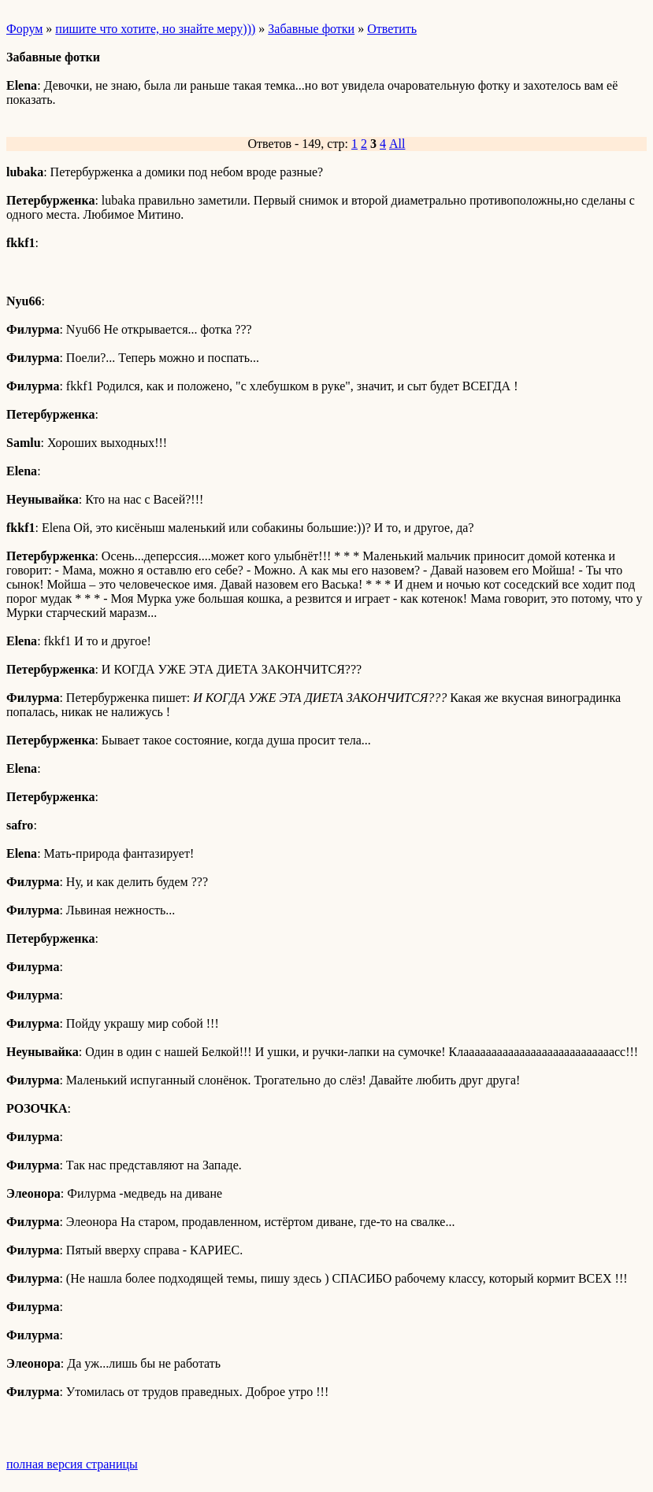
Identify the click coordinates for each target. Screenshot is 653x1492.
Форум (24, 28)
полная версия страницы (72, 1464)
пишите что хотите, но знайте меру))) (155, 28)
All (397, 143)
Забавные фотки (311, 28)
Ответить (392, 28)
